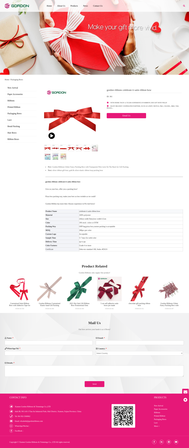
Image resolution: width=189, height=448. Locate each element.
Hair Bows (12, 133)
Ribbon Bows (13, 139)
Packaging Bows (17, 80)
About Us (61, 6)
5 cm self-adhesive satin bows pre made (109, 304)
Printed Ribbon (13, 107)
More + (157, 426)
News (85, 6)
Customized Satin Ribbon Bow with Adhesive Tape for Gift (19, 305)
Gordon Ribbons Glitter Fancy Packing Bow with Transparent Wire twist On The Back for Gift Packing (90, 167)
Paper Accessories (15, 94)
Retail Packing (13, 126)
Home (49, 6)
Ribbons (10, 101)
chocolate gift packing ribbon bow (139, 304)
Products (74, 6)
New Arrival (12, 88)
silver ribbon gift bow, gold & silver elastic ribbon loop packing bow (77, 170)
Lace (9, 120)
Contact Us (98, 6)
